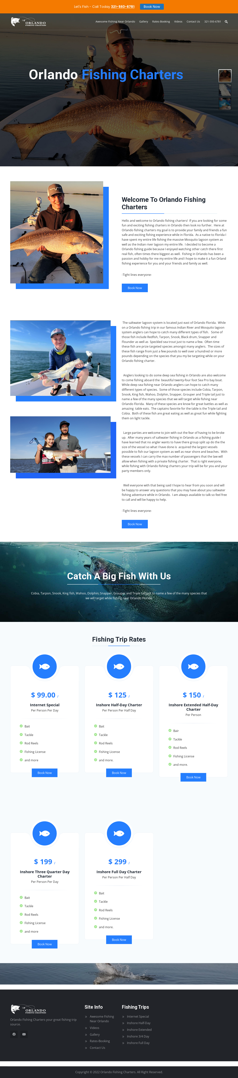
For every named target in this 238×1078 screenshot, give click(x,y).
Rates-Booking (161, 21)
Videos (178, 21)
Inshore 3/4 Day (138, 1036)
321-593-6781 (212, 21)
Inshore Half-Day (138, 1023)
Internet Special (138, 1016)
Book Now (135, 288)
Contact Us (193, 21)
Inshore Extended (139, 1030)
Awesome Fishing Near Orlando (115, 21)
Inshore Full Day (138, 1043)
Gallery (143, 21)
